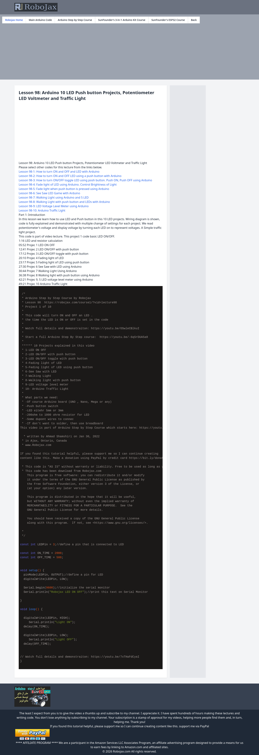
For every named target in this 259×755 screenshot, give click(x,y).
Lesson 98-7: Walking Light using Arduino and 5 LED (54, 197)
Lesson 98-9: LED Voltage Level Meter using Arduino (54, 206)
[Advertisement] (129, 50)
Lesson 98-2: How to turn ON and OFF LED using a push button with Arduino (70, 176)
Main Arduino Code (40, 20)
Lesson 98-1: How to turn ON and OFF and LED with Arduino (59, 172)
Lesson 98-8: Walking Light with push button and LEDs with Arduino (64, 202)
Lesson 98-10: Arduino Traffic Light (42, 210)
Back (194, 20)
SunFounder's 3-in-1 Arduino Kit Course (121, 20)
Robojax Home (14, 20)
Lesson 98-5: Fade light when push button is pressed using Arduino (64, 189)
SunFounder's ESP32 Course (168, 20)
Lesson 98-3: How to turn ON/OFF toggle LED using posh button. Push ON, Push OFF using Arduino (85, 180)
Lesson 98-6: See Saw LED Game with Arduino (49, 193)
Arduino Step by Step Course (75, 20)
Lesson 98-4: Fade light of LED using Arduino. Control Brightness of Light (68, 184)
